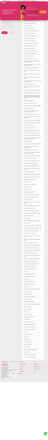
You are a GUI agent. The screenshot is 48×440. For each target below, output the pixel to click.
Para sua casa (12, 365)
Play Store (12, 373)
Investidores (21, 366)
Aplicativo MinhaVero (5, 22)
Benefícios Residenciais (9, 24)
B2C (3, 24)
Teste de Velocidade (23, 364)
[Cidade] (33, 12)
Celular (11, 22)
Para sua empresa (17, 365)
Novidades (21, 368)
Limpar (11, 32)
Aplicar (4, 32)
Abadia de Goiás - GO (27, 0)
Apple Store (17, 373)
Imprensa (21, 373)
